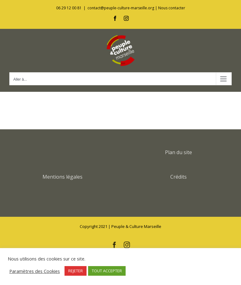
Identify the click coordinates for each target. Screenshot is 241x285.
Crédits (178, 176)
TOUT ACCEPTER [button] (107, 271)
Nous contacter (171, 8)
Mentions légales (62, 176)
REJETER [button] (75, 271)
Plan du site (178, 152)
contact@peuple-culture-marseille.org (120, 8)
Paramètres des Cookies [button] (34, 271)
